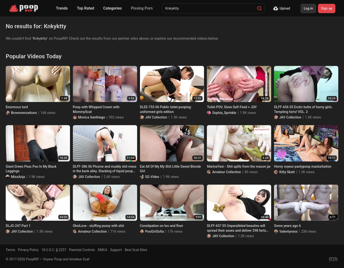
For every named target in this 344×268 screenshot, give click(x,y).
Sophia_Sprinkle (224, 113)
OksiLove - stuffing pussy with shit (98, 226)
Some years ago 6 (287, 226)
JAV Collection (156, 117)
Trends (62, 8)
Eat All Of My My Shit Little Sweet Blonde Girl (170, 169)
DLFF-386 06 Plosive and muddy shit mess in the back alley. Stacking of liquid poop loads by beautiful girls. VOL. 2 (104, 169)
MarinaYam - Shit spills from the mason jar (239, 166)
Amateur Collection (226, 172)
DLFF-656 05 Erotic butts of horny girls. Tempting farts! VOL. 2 (303, 109)
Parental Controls (82, 250)
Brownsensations (24, 113)
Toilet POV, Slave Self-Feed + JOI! (232, 107)
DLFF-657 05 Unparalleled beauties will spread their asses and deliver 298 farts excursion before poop (236, 228)
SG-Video (152, 177)
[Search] (259, 8)
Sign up (326, 8)
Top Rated (85, 8)
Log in (308, 8)
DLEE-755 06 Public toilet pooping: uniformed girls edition (166, 109)
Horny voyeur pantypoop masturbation (302, 166)
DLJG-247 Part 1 (18, 226)
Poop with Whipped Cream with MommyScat (96, 109)
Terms (10, 250)
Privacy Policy (28, 250)
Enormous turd (17, 107)
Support (116, 250)
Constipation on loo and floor (161, 226)
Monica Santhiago (91, 117)
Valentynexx (288, 231)
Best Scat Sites (136, 250)
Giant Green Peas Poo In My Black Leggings (31, 169)
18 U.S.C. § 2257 (54, 250)
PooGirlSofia (154, 231)
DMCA (102, 250)
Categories (112, 8)
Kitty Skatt (287, 172)
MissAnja (18, 177)
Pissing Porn (142, 8)
